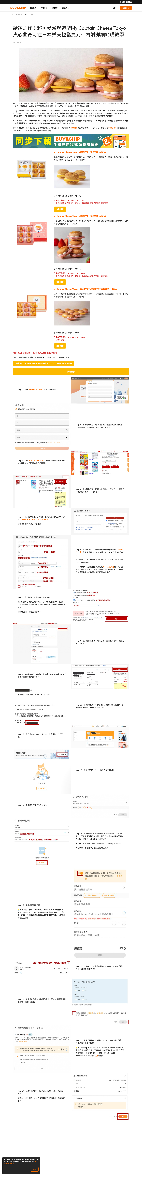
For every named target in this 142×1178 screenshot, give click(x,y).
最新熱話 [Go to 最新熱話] (19, 15)
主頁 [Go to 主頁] (11, 15)
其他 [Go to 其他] (26, 15)
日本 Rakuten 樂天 (36, 460)
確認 (34, 1169)
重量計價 (112, 128)
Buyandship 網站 (35, 389)
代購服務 (74, 128)
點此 (96, 1056)
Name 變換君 (108, 567)
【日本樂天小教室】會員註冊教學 (34, 519)
